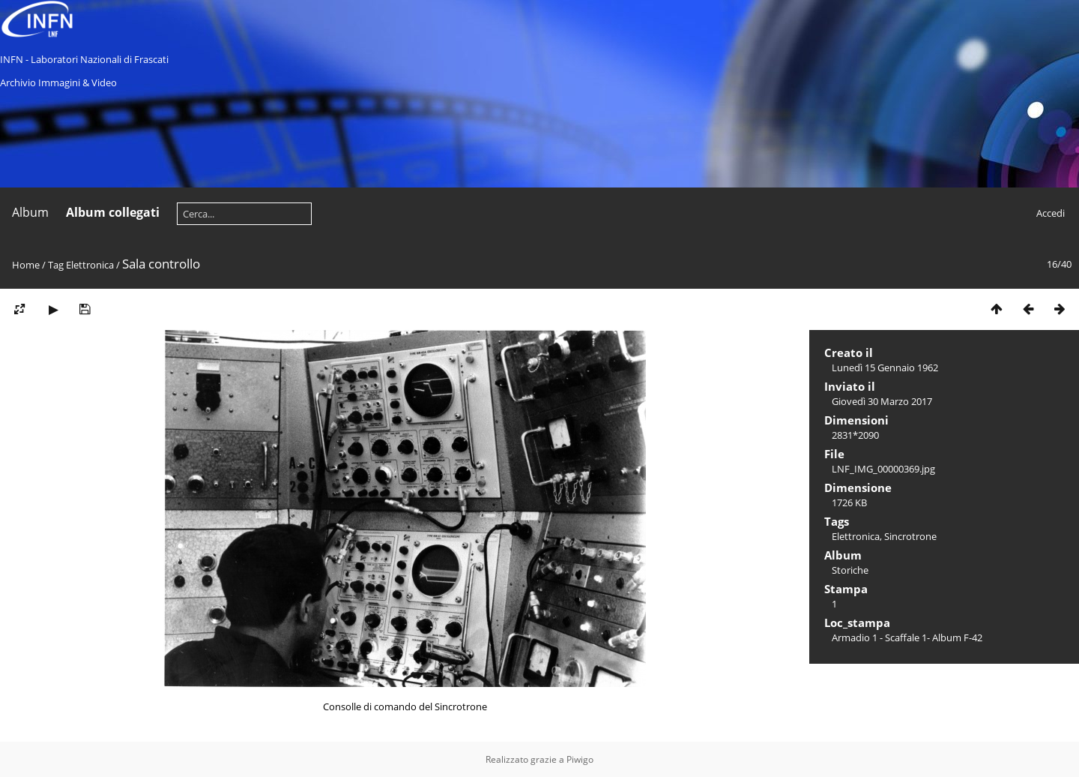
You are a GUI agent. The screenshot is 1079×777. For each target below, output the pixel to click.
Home (26, 265)
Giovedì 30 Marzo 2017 (882, 401)
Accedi (1050, 213)
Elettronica (90, 265)
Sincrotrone (910, 536)
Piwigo (579, 759)
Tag (56, 265)
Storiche (850, 570)
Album (30, 212)
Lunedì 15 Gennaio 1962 (885, 367)
